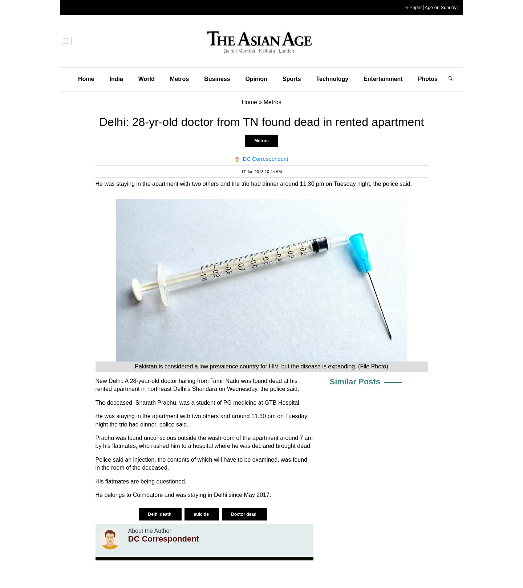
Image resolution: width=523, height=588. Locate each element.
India (116, 79)
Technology (332, 79)
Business (217, 79)
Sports (292, 79)
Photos (428, 79)
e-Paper (413, 7)
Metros (179, 79)
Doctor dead (244, 514)
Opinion (256, 79)
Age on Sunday (441, 7)
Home (86, 79)
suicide (202, 514)
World (146, 79)
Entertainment (383, 79)
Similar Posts (355, 381)
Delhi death (160, 514)
